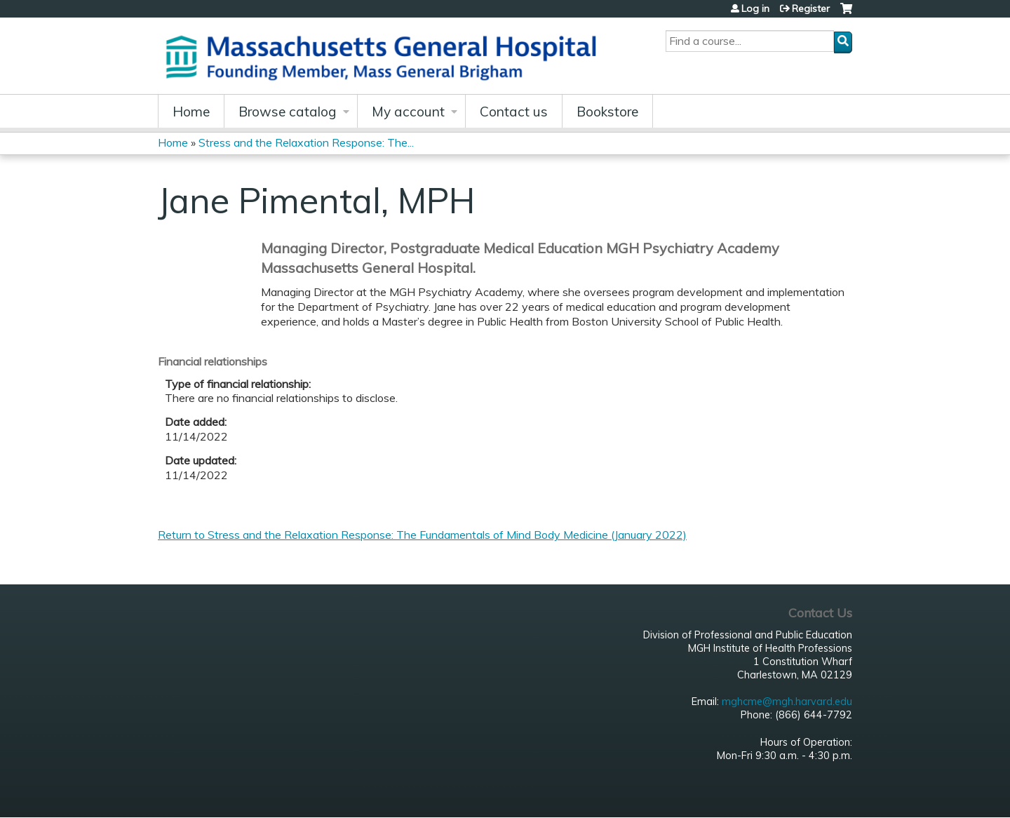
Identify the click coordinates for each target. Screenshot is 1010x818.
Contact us (514, 111)
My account (408, 111)
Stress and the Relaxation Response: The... (306, 142)
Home (191, 111)
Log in (755, 8)
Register (811, 8)
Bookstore (607, 111)
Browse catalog (287, 111)
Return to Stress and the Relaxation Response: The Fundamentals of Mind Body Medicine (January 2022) (422, 535)
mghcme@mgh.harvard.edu (787, 701)
